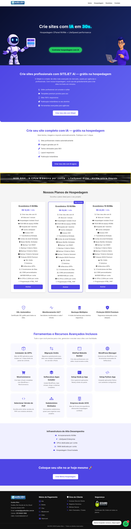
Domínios (109, 3)
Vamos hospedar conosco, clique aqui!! (107, 523)
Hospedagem (98, 3)
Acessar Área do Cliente (76, 501)
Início (90, 3)
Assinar (28, 287)
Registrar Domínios (74, 504)
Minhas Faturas (73, 507)
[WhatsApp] (126, 524)
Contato (117, 3)
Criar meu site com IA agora (65, 164)
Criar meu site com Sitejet (65, 113)
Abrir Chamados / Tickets (76, 510)
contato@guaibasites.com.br (24, 510)
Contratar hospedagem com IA (65, 50)
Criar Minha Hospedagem (65, 477)
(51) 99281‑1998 (21, 513)
